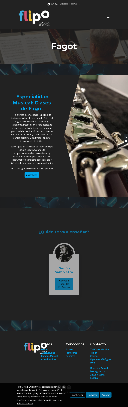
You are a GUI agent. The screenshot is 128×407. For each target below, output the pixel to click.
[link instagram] (53, 4)
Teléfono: (95, 349)
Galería (69, 349)
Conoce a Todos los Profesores (64, 284)
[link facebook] (48, 4)
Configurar (77, 394)
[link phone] (126, 136)
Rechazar (92, 394)
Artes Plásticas (48, 359)
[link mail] (126, 141)
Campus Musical (49, 356)
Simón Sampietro (64, 270)
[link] (34, 18)
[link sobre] (27, 348)
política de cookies (25, 403)
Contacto (70, 356)
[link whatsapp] (56, 4)
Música (44, 349)
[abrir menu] (108, 18)
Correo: (94, 356)
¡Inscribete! (31, 174)
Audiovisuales (48, 352)
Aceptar (106, 394)
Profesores (71, 352)
